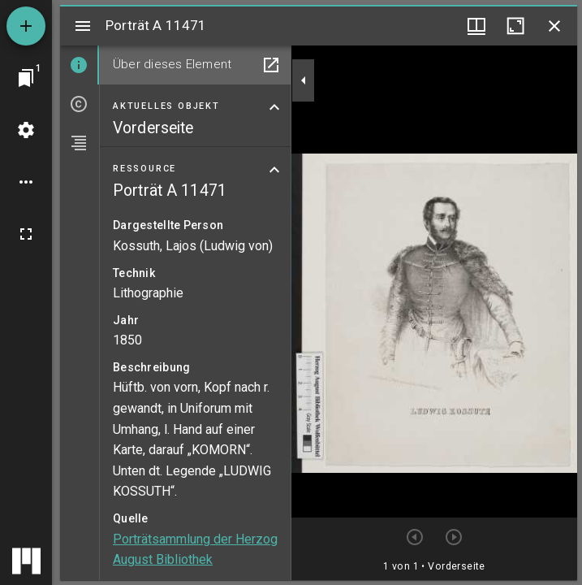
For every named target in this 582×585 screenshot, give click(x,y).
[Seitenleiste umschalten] (82, 26)
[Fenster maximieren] (515, 26)
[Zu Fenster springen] (25, 78)
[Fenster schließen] (554, 26)
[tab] (79, 65)
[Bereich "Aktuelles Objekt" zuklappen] (274, 107)
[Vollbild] (25, 234)
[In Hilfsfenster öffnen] (271, 65)
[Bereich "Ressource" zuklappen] (274, 170)
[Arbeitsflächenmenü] (25, 130)
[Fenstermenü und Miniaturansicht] (476, 26)
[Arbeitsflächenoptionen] (25, 182)
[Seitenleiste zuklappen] (303, 80)
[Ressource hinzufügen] (25, 26)
